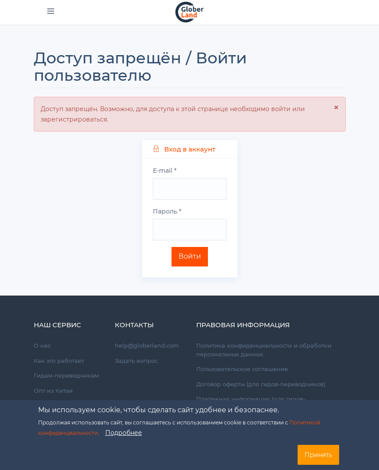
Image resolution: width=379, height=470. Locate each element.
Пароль (167, 211)
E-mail (165, 170)
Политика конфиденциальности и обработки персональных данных (263, 350)
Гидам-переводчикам (66, 375)
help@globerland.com (147, 345)
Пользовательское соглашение (242, 368)
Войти (189, 256)
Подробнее (123, 433)
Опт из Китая (53, 390)
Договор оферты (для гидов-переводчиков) (260, 384)
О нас (42, 345)
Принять (318, 455)
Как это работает (59, 360)
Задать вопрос (136, 360)
